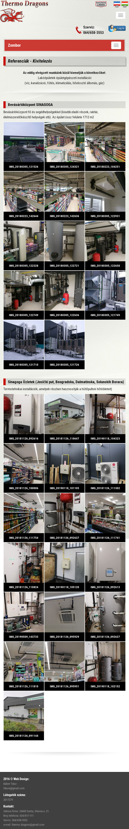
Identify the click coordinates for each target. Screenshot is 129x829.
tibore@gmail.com (14, 788)
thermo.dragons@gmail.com (28, 824)
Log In (116, 28)
